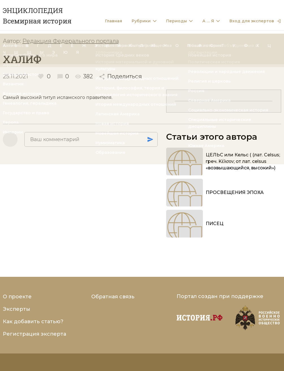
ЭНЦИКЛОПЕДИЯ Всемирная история (37, 15)
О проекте (17, 297)
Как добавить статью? (33, 321)
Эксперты (16, 309)
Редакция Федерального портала (70, 41)
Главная (113, 21)
